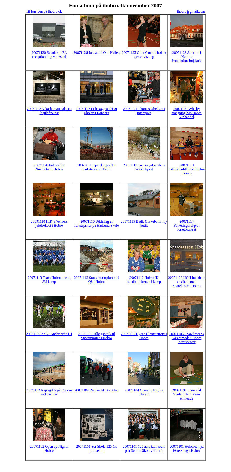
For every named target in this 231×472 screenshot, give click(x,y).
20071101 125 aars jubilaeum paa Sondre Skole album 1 (144, 448)
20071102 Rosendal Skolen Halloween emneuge (186, 394)
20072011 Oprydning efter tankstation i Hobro (96, 167)
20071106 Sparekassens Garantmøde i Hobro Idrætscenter (186, 338)
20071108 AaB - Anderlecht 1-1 (49, 334)
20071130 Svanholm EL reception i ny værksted (49, 55)
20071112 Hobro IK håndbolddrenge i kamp (144, 280)
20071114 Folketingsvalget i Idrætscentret (187, 225)
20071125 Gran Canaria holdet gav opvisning (144, 55)
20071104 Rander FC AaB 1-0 (96, 390)
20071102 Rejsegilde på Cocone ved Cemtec (49, 392)
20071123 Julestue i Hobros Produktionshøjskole (186, 57)
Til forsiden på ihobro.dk (44, 11)
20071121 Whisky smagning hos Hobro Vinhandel (186, 113)
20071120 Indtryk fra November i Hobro (49, 167)
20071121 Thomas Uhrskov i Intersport (144, 111)
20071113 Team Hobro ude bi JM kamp (49, 280)
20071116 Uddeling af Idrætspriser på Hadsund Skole (96, 223)
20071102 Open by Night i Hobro (49, 448)
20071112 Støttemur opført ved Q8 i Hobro (96, 280)
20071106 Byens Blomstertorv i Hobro (144, 336)
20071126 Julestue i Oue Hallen (96, 52)
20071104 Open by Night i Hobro (144, 392)
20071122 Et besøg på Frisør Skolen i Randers (96, 111)
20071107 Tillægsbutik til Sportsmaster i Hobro (96, 336)
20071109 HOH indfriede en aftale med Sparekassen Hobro (186, 282)
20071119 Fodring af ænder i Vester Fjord (144, 167)
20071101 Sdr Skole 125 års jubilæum (96, 448)
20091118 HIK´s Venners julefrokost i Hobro (49, 223)
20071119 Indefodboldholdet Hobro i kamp (186, 169)
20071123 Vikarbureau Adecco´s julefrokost (49, 111)
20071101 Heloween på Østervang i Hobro (186, 448)
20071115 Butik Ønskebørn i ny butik (144, 223)
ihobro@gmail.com (191, 11)
